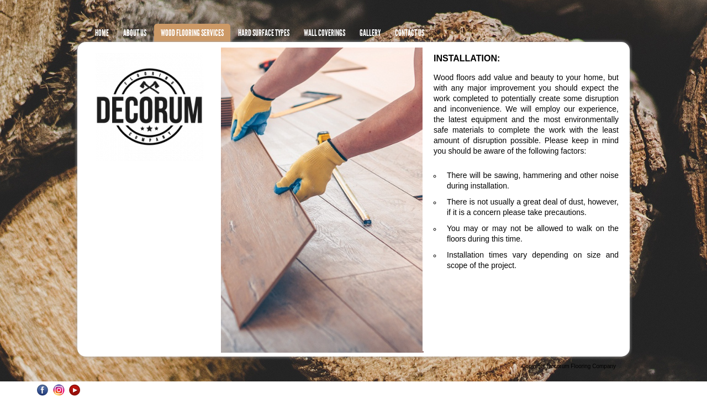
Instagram (59, 390)
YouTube (75, 390)
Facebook (43, 390)
